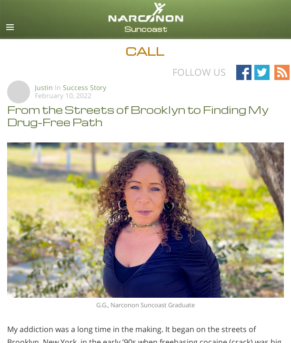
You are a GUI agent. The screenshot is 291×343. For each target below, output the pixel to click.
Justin (44, 87)
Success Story (84, 87)
